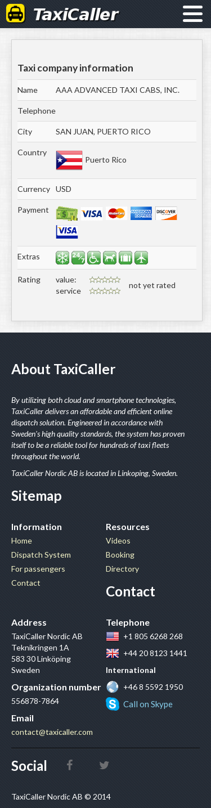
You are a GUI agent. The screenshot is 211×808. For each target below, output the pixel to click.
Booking (120, 554)
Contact (26, 582)
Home (21, 540)
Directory (122, 568)
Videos (118, 540)
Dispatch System (41, 554)
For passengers (38, 568)
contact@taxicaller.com (52, 732)
